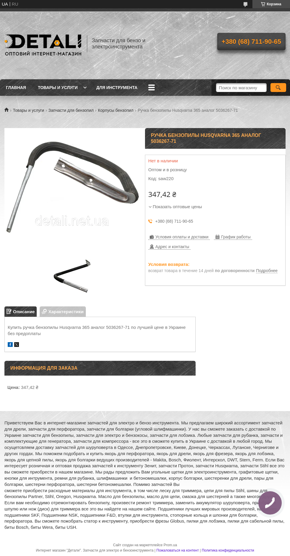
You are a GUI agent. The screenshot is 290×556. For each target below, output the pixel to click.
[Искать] (278, 87)
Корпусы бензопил (115, 110)
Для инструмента (116, 87)
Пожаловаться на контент (178, 550)
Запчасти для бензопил (71, 110)
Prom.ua (170, 545)
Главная (16, 87)
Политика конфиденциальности (228, 550)
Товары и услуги (58, 87)
